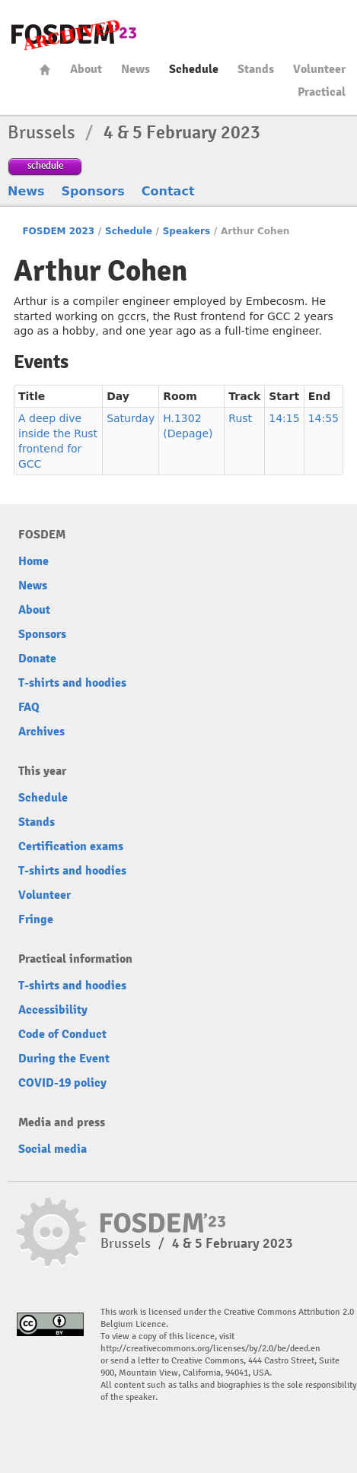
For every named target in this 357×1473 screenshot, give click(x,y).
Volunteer (319, 69)
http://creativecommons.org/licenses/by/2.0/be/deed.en (210, 1348)
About (86, 69)
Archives (41, 731)
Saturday (131, 418)
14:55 (323, 418)
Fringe (35, 919)
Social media (52, 1149)
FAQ (29, 707)
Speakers (186, 231)
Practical (322, 92)
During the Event (64, 1058)
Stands (255, 69)
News (135, 69)
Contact (168, 191)
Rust (240, 418)
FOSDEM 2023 (58, 231)
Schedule (193, 69)
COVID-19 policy (62, 1082)
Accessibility (53, 1009)
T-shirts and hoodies (72, 682)
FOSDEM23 (73, 34)
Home (45, 69)
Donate (37, 658)
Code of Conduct (62, 1034)
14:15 (284, 418)
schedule (45, 165)
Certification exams (70, 846)
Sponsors (93, 191)
